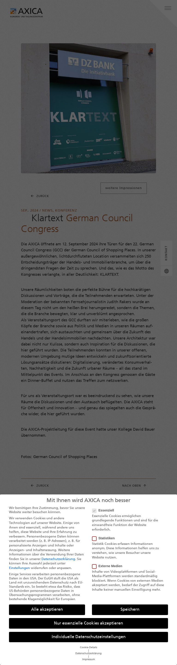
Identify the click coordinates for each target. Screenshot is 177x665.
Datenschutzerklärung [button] (88, 656)
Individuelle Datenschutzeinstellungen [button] (89, 640)
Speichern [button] (130, 613)
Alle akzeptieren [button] (47, 613)
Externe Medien (108, 569)
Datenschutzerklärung (58, 562)
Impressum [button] (88, 662)
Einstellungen (19, 571)
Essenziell (104, 513)
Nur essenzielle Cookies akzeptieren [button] (88, 626)
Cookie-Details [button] (88, 650)
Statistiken (105, 541)
